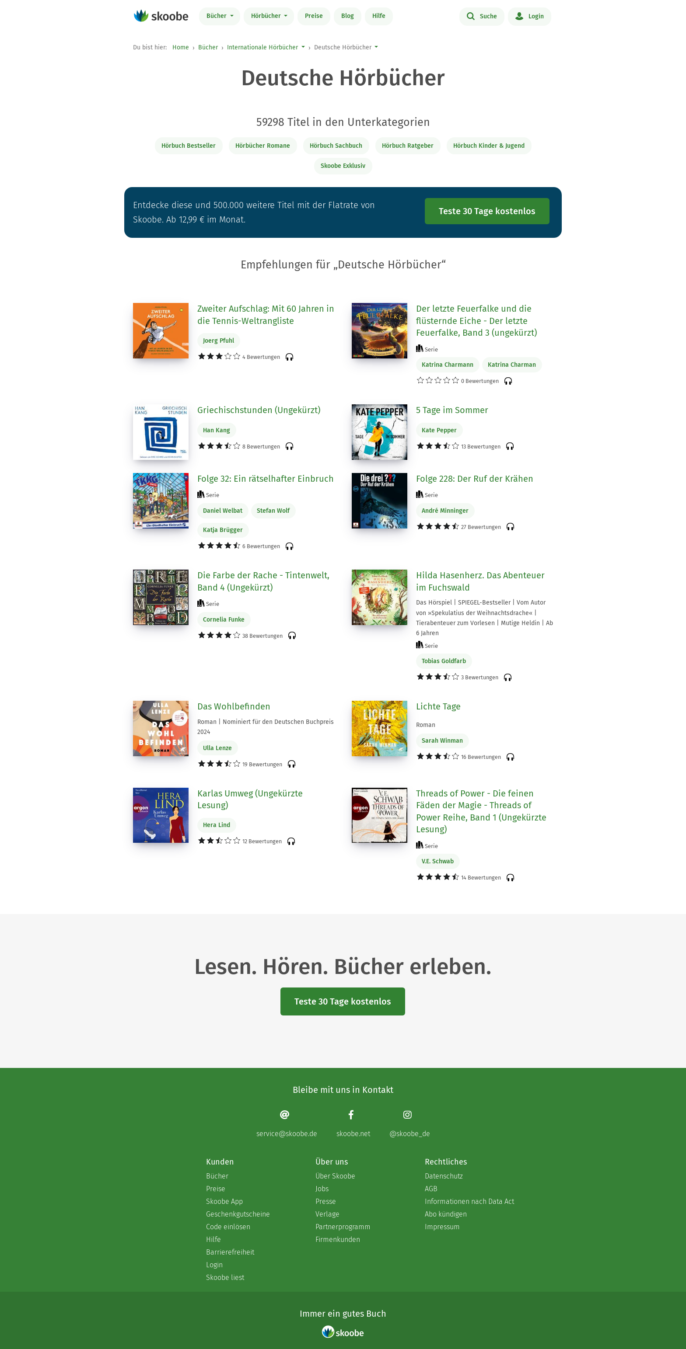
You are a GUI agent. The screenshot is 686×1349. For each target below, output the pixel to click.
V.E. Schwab (438, 861)
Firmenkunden (337, 1239)
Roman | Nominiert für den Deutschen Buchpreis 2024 (265, 727)
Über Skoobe (335, 1176)
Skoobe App (224, 1201)
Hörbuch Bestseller (188, 146)
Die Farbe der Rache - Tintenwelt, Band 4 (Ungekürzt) (263, 581)
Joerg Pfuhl (218, 340)
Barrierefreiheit (230, 1252)
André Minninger (445, 511)
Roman (425, 725)
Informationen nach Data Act (469, 1201)
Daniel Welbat (222, 511)
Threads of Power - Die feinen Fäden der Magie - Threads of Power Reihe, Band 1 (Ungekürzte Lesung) (481, 811)
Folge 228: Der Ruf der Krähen (474, 478)
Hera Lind (216, 825)
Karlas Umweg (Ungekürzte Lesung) (250, 799)
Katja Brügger (223, 530)
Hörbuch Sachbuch (336, 146)
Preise (314, 16)
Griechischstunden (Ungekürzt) (258, 410)
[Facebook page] (353, 1123)
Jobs (322, 1189)
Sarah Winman (442, 740)
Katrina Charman (512, 365)
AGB (431, 1189)
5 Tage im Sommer (452, 410)
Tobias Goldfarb (444, 661)
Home (180, 47)
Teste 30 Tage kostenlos (487, 211)
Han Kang (216, 430)
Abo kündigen (446, 1214)
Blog (347, 16)
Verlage (327, 1214)
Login (529, 15)
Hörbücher (267, 16)
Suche (482, 15)
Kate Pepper (439, 430)
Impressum (442, 1227)
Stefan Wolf (273, 511)
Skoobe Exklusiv (343, 166)
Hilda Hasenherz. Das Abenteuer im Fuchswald (480, 581)
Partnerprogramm (343, 1227)
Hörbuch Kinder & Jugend (489, 146)
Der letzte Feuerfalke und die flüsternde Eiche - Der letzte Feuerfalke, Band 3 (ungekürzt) (476, 320)
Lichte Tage (438, 706)
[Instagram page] (410, 1123)
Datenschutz (444, 1176)
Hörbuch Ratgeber (408, 146)
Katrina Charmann (447, 365)
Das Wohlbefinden (233, 706)
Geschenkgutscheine (238, 1214)
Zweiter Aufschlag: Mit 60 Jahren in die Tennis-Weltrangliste (265, 314)
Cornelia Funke (224, 619)
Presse (325, 1201)
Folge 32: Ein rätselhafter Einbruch (265, 478)
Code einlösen (228, 1227)
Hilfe (378, 16)
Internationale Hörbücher (262, 47)
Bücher (217, 16)
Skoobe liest (225, 1277)
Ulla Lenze (217, 748)
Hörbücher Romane (262, 146)
